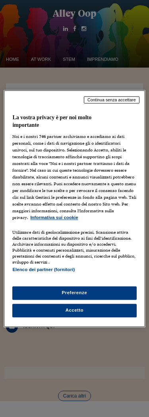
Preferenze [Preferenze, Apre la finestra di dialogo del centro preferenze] (74, 292)
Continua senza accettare (111, 99)
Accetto (75, 310)
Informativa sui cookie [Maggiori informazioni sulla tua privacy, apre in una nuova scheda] (54, 217)
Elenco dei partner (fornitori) (43, 269)
